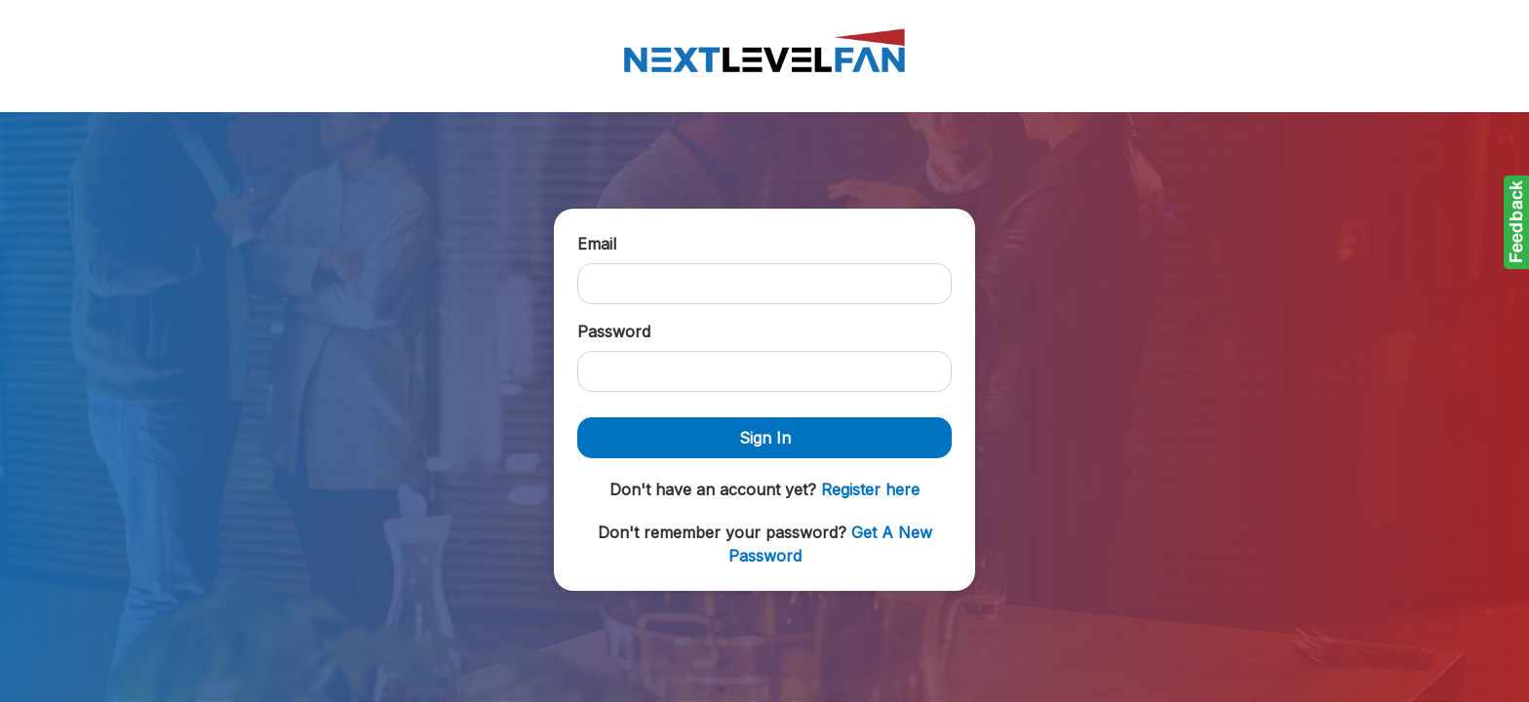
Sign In (765, 438)
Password (613, 331)
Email (596, 244)
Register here (870, 489)
